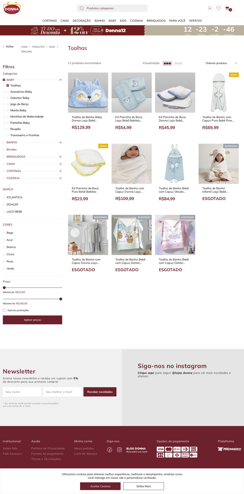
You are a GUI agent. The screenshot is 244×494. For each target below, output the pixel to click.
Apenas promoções (16, 310)
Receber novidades (100, 392)
